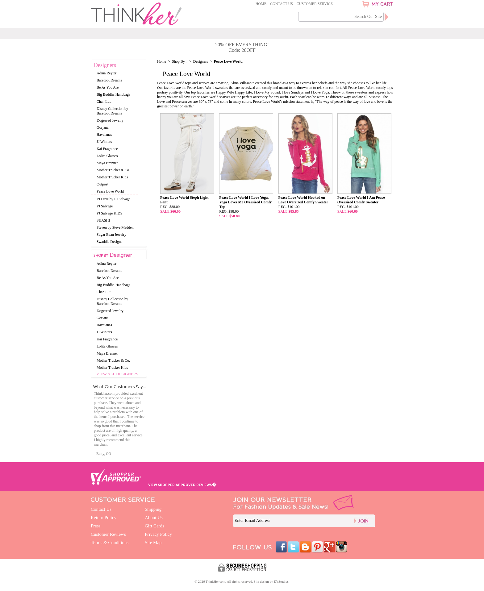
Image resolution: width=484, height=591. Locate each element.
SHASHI (103, 220)
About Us (154, 517)
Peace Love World (110, 191)
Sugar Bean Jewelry (111, 234)
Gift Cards (154, 525)
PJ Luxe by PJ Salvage (113, 199)
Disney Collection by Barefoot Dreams (112, 110)
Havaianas (104, 134)
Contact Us (281, 4)
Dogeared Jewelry (110, 120)
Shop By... (179, 61)
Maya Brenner (107, 163)
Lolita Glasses (107, 156)
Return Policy (103, 517)
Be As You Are (108, 87)
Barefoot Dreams (109, 80)
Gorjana (103, 127)
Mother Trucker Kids (112, 177)
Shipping (153, 509)
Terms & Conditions (109, 542)
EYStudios (281, 581)
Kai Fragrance (107, 149)
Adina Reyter (106, 73)
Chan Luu (104, 101)
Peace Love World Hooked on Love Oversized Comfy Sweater (303, 199)
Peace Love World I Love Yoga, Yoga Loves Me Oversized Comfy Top (245, 202)
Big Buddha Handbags (113, 94)
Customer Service (315, 4)
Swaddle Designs (109, 241)
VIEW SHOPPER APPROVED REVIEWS (182, 485)
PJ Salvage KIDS (109, 213)
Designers (200, 61)
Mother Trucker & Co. (113, 170)
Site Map (153, 542)
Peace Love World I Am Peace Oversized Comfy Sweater (361, 199)
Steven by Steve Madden (115, 227)
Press (96, 525)
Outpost (102, 184)
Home (261, 4)
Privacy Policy (158, 534)
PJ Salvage (105, 206)
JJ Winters (104, 141)
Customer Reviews (108, 534)
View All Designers (117, 374)
